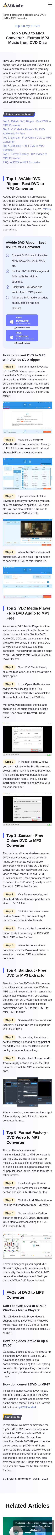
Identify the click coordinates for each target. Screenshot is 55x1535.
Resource (17, 15)
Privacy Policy (44, 1526)
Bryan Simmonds (17, 1478)
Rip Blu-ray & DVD (34, 15)
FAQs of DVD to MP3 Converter (21, 162)
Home (6, 15)
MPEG (47, 209)
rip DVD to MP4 (27, 1407)
